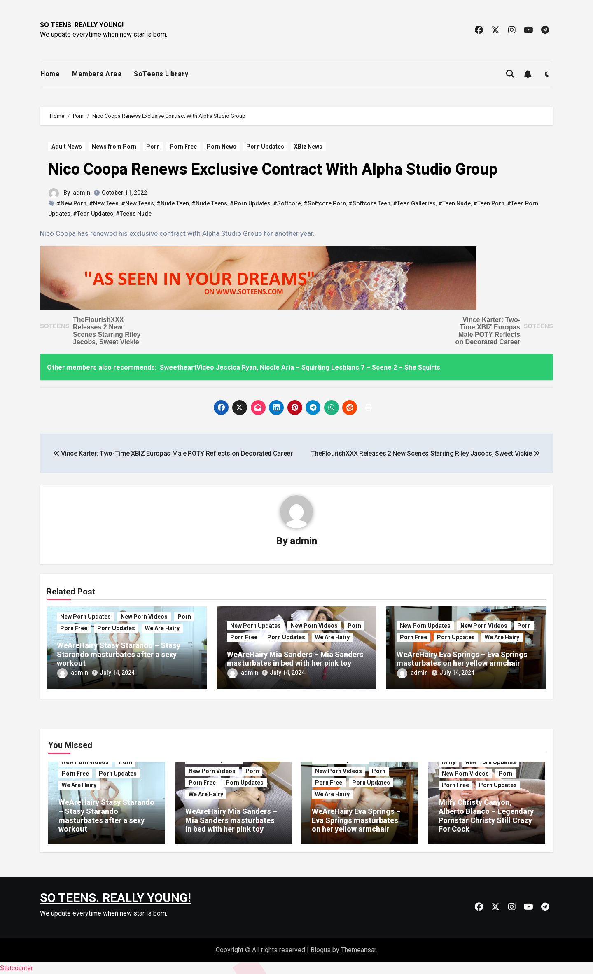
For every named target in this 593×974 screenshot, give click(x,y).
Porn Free (183, 146)
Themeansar (358, 950)
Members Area (96, 74)
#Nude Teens (209, 203)
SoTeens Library (161, 74)
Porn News (221, 146)
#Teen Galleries (414, 203)
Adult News (66, 146)
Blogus (321, 950)
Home (50, 74)
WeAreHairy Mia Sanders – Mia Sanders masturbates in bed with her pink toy (295, 659)
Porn (153, 146)
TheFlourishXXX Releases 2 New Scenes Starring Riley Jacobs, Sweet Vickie (107, 330)
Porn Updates (265, 146)
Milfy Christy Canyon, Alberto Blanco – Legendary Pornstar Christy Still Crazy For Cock (486, 815)
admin (81, 192)
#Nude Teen (172, 203)
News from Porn (114, 146)
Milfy (448, 762)
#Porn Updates (250, 203)
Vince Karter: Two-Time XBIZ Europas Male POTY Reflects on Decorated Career (487, 330)
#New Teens (137, 203)
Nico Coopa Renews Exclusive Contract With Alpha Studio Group (272, 169)
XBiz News (308, 146)
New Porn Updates (85, 616)
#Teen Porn (488, 203)
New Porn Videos (144, 616)
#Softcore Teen (369, 203)
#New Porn (71, 203)
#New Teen (104, 203)
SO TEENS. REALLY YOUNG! (82, 25)
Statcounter (16, 968)
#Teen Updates (93, 213)
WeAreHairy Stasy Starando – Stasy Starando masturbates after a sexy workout (118, 654)
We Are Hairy (162, 628)
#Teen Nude (454, 203)
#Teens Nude (134, 213)
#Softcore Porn (325, 203)
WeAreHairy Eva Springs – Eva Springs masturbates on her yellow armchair (462, 659)
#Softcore (287, 203)
